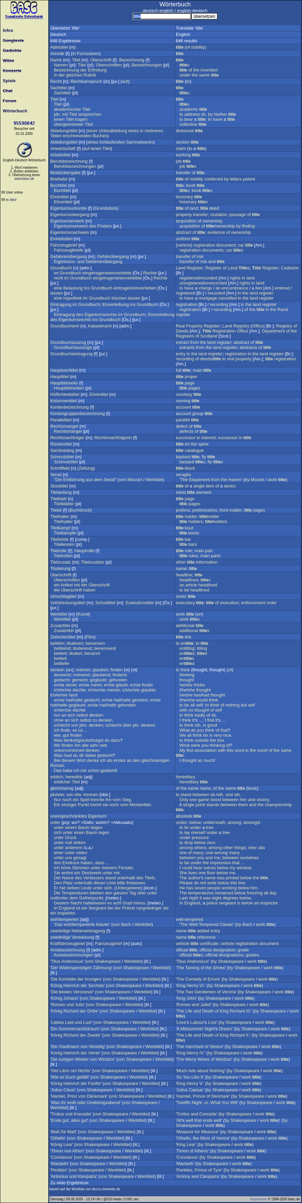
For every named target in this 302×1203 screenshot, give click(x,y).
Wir (57, 745)
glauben (100, 669)
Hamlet (58, 1096)
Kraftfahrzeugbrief (67, 943)
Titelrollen (63, 555)
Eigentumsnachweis (69, 232)
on (187, 444)
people (213, 887)
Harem (234, 479)
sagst (98, 740)
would (202, 699)
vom (117, 799)
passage (238, 214)
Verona (229, 991)
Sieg (126, 799)
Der (57, 877)
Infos (6, 30)
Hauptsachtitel (64, 370)
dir (81, 755)
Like (195, 1077)
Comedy (193, 979)
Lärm (64, 1070)
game (203, 799)
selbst (82, 715)
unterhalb (126, 877)
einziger (69, 804)
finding (248, 225)
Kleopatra (87, 1176)
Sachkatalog (62, 450)
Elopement (199, 479)
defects (187, 431)
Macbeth (59, 1163)
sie (62, 684)
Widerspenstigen (75, 967)
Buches (100, 135)
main (197, 370)
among (234, 822)
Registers (185, 335)
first (190, 750)
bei (110, 907)
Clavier (226, 924)
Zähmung (102, 967)
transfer (183, 172)
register (266, 293)
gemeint (79, 679)
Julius (56, 1089)
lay (187, 832)
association (205, 750)
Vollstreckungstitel (67, 602)
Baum (84, 827)
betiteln (57, 643)
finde (65, 730)
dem (98, 479)
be (186, 589)
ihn (78, 745)
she (189, 684)
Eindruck (71, 862)
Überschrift (100, 59)
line (241, 882)
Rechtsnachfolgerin (113, 437)
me (217, 857)
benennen (95, 643)
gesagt (79, 857)
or (206, 1102)
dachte (79, 689)
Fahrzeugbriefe (68, 250)
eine (58, 288)
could (187, 867)
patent (249, 178)
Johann (70, 998)
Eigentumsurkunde (68, 208)
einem (71, 827)
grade (243, 949)
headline (184, 574)
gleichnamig (61, 788)
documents (213, 250)
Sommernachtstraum (79, 1028)
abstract (183, 232)
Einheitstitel (61, 238)
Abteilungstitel (64, 130)
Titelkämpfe (65, 532)
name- (186, 930)
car (241, 245)
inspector (269, 902)
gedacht (61, 679)
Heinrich (71, 985)
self (199, 705)
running (183, 400)
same (204, 74)
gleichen (74, 74)
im (56, 272)
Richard (71, 1010)
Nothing (216, 1070)
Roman (57, 765)
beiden (65, 991)
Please (186, 882)
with (183, 710)
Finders (104, 225)
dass (99, 862)
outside (202, 740)
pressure (200, 837)
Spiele (8, 80)
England (67, 907)
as (200, 760)
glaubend (101, 674)
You (186, 1077)
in (74, 53)
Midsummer (192, 1028)
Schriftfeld (60, 468)
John (191, 998)
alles (75, 1120)
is (204, 725)
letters (236, 178)
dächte (79, 710)
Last (184, 897)
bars (192, 544)
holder (191, 516)
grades (252, 954)
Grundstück (106, 208)
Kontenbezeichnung (69, 407)
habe (67, 770)
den (136, 760)
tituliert (75, 653)
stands (212, 804)
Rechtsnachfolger (67, 437)
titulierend (82, 648)
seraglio (183, 474)
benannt (92, 653)
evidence (216, 232)
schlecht (62, 725)
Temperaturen (74, 892)
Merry (190, 1059)
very (217, 735)
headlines (189, 579)
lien (258, 288)
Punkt (83, 804)
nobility (197, 47)
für (63, 1131)
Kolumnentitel (63, 400)
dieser (99, 882)
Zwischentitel (63, 636)
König (56, 985)
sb (203, 114)
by (210, 114)
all (192, 705)
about (202, 1070)
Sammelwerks (140, 142)
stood (215, 799)
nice (227, 735)
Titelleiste (59, 539)
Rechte (150, 272)
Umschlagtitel (63, 596)
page (190, 382)
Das (58, 770)
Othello (58, 1138)
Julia (79, 1004)
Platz (68, 882)
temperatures (201, 892)
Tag (132, 892)
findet (147, 684)
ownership (212, 220)
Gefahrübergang (113, 256)
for (197, 1131)
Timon (57, 1150)
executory (185, 602)
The (184, 479)
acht (117, 902)
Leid (69, 1022)
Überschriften (109, 64)
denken (57, 669)
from (194, 342)
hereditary (185, 776)
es (74, 730)
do (193, 730)
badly (200, 715)
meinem (109, 867)
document (226, 245)
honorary (184, 196)
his (216, 114)
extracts (187, 347)
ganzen (120, 892)
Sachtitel (58, 87)
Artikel (67, 584)
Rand (283, 309)
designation (224, 949)
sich (71, 715)
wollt (71, 1102)
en (187, 643)
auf (125, 81)
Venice (216, 1046)
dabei (90, 755)
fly (204, 456)
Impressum (258, 1199)
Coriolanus (61, 1157)
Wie (54, 1077)
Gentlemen (205, 991)
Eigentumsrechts (101, 314)
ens (187, 658)
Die (58, 479)
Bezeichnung (131, 59)
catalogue (194, 450)
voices (209, 867)
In (56, 907)
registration (204, 245)
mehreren (154, 130)
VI (201, 985)
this (230, 750)
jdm (82, 725)
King (181, 985)
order (271, 602)
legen (104, 832)
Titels (150, 877)
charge (205, 288)
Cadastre (290, 267)
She (183, 872)
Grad (127, 902)
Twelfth (183, 1102)
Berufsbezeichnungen (75, 166)
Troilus (57, 1113)
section (183, 142)
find (210, 720)
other (181, 562)
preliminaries (204, 510)
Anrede (57, 53)
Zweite (93, 1035)
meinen (83, 669)
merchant (194, 1046)
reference (206, 937)
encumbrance (235, 288)
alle (85, 745)
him (243, 799)
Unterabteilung (113, 130)
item (210, 485)
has (197, 694)
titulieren (75, 643)
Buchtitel (58, 185)
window (244, 867)
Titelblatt (58, 498)
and (212, 261)
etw (57, 735)
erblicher (62, 781)
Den (58, 882)
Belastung (73, 288)
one (193, 799)
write (211, 882)
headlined (207, 584)
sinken (79, 842)
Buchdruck (80, 510)
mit (65, 114)
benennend (105, 648)
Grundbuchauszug (68, 342)
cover (181, 596)
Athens (201, 1150)
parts (216, 555)
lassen (56, 293)
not (203, 882)
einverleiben (144, 288)
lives (192, 872)
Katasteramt (99, 325)
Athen (78, 1150)
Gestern (61, 902)
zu (95, 720)
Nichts (84, 1070)
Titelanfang (61, 492)
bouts (193, 532)
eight (216, 897)
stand (186, 794)
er (56, 684)
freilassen (136, 882)
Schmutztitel (62, 456)
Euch (71, 1077)
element (203, 492)
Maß (55, 1131)
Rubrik (90, 74)
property (184, 214)
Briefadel (58, 178)
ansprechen (90, 114)
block (190, 468)
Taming (192, 967)
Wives (203, 1059)
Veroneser (83, 991)
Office (257, 325)
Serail (55, 474)
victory (263, 799)
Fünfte (94, 1083)
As (179, 1077)
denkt (71, 684)
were (195, 745)
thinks (199, 684)
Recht (56, 81)
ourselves (249, 857)
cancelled (227, 298)
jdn (57, 114)
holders (195, 521)
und (81, 261)
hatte (78, 699)
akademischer (67, 109)
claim (181, 148)
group (197, 413)
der (83, 69)
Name (56, 59)
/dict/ (12, 200)
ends (207, 1120)
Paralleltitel (61, 419)
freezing (254, 892)
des (92, 225)
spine (203, 444)
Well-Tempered (203, 924)
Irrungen (93, 979)
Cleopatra (209, 1176)
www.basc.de (24, 178)
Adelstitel (59, 47)
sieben (73, 887)
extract (182, 342)
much (208, 760)
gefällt (83, 1077)
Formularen (88, 53)
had (205, 694)
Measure (185, 1131)
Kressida (82, 1113)
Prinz (72, 1096)
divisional (185, 130)
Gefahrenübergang (68, 256)
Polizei (128, 907)
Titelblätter (64, 503)
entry (181, 353)
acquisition (186, 220)
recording (219, 304)
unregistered (192, 282)
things (240, 847)
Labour (197, 1022)
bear (188, 119)
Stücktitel (59, 485)
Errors (213, 979)
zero (211, 842)
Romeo (58, 1004)
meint (96, 684)
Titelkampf (60, 527)
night (193, 897)
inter (252, 847)
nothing (232, 705)
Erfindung (97, 69)
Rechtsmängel (68, 431)
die (57, 589)
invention (209, 69)
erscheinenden (77, 135)
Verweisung (82, 937)
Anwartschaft (63, 148)
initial (181, 492)
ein (57, 584)
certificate (209, 943)
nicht (58, 277)
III (248, 1010)
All (179, 1120)
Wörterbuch (13, 110)
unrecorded (216, 282)
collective (188, 124)
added (203, 930)
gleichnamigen (155, 760)
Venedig (96, 1046)
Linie (110, 882)
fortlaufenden (112, 142)
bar (188, 539)
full (179, 370)
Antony (183, 1176)
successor (186, 437)
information (206, 562)
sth (197, 725)
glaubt (122, 684)
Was (58, 740)
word (239, 750)
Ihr (63, 1102)
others (200, 847)
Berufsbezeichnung (69, 161)
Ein (57, 804)
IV (201, 1052)
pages (194, 387)
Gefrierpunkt (91, 897)
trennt (95, 804)
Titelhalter (59, 516)
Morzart (134, 479)
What (185, 730)
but (244, 705)
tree (209, 827)
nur (57, 715)
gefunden (118, 679)
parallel (183, 419)
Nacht (76, 902)
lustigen (66, 1059)
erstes (119, 760)
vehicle (184, 245)
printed (232, 877)
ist (81, 730)
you (200, 730)
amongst (252, 822)
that (224, 730)
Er (56, 887)
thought (187, 679)
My (182, 750)
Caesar (196, 1089)
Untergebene (128, 887)
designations (231, 954)
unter (55, 822)
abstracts (248, 347)
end (187, 653)
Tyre (217, 1169)
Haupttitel (59, 376)
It (202, 1077)
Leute (86, 887)
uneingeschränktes (68, 816)
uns (68, 857)
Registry (241, 325)
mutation (218, 214)
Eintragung (60, 304)
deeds (206, 358)
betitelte (61, 663)
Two (189, 991)
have (217, 119)
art (199, 614)
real (230, 358)
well (189, 1120)
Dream (225, 1028)
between (201, 794)
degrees (230, 897)
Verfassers (93, 877)
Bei (57, 760)
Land (181, 267)
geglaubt (98, 679)
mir (84, 770)
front (223, 510)
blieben (97, 892)
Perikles (58, 1169)
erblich (56, 776)
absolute (184, 816)
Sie (57, 872)
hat (69, 699)
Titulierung (60, 568)
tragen (81, 119)
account (183, 407)
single (199, 485)
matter (236, 510)
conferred (213, 178)
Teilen (56, 135)
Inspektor (66, 913)
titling (202, 648)
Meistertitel (140, 804)
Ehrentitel (59, 196)
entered (282, 288)
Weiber (82, 1059)
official (182, 949)
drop (188, 842)
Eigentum (97, 816)
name (181, 568)
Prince (199, 1096)
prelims (183, 510)
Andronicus (72, 961)
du (107, 740)
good (212, 725)
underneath (214, 822)
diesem (68, 760)
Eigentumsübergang (69, 214)
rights (235, 277)
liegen (96, 827)
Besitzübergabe (65, 172)
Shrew (219, 967)
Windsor (106, 1059)
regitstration (247, 943)
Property (194, 325)
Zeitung (86, 468)
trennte (97, 799)
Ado (192, 1070)
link (188, 636)
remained (224, 892)
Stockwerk (91, 872)
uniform (183, 238)
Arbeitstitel (60, 154)
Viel (54, 1070)
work (272, 479)
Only (184, 799)
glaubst (85, 740)
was (220, 877)
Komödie (67, 979)
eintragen (122, 288)
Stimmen (80, 867)
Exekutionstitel (139, 602)
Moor (205, 1138)
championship (278, 804)
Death (208, 1010)
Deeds (182, 330)
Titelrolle (58, 550)
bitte (121, 882)
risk (200, 256)
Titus (55, 961)
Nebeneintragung (88, 930)
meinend (81, 674)
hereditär (74, 776)
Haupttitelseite (64, 382)
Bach (126, 924)
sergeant (227, 902)
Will (233, 1102)
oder (81, 1102)
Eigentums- (65, 261)
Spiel (85, 799)
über (127, 725)
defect (182, 426)
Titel (76, 59)
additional (185, 625)
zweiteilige (60, 930)
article (191, 584)
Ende (56, 1120)
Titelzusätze (92, 562)
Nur (57, 799)
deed (214, 208)
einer (93, 130)
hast (68, 755)
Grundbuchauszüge (73, 347)
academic (189, 109)
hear (198, 867)
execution (229, 602)
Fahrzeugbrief (63, 245)
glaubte (148, 689)
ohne (59, 720)
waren (100, 902)
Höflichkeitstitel (65, 394)
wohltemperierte (79, 924)
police (212, 902)
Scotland (208, 335)
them (243, 804)
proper (191, 376)
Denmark (220, 1096)
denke (93, 760)
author (194, 877)
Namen (61, 64)
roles (193, 555)
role (188, 550)
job (179, 161)
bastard (183, 456)
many (198, 852)
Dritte (92, 1010)
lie (186, 827)
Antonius (59, 1176)
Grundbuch (61, 267)
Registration (224, 330)
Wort (81, 760)
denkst (70, 740)
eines (133, 130)
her (224, 114)
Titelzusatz (60, 562)
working (183, 154)
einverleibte (120, 272)
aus (89, 479)
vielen (81, 852)
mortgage (208, 298)
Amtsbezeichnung (67, 949)
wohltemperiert (64, 919)
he (182, 684)
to (188, 81)
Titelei (56, 510)
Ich (57, 867)
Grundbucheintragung (71, 353)
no (190, 710)
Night (209, 1028)
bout (189, 527)
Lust (87, 1022)
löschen (119, 298)
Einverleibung (115, 304)
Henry (192, 985)
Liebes (57, 1022)
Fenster (125, 867)
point (200, 804)
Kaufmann (69, 1046)
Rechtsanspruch (86, 81)
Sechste (96, 985)
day (272, 892)
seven (200, 887)
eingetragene (95, 272)
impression (220, 862)
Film (90, 636)
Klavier (102, 924)
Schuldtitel (105, 602)
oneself (198, 832)
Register (195, 267)
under (185, 74)
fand (73, 694)
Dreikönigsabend (103, 1102)
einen (59, 119)
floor (211, 872)
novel (262, 750)
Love (181, 1022)
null (68, 842)
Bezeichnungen (147, 64)
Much (182, 1070)
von (122, 479)
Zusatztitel (60, 625)
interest (208, 437)
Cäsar (69, 1089)
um (73, 1070)
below (195, 822)
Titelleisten (64, 544)
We (183, 735)
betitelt (60, 653)
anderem (73, 847)
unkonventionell (69, 750)
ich (57, 689)
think (185, 669)
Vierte (94, 1052)
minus (139, 902)
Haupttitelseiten (69, 387)
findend (119, 674)
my (232, 867)
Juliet (205, 1004)
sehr (94, 745)
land (194, 208)
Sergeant (97, 907)
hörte (66, 867)
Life (188, 1010)
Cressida (207, 1113)
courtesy (184, 394)
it (193, 720)
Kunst (83, 614)
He (182, 887)
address (192, 114)
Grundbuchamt (64, 325)
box (220, 740)
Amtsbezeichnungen (73, 954)
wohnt (67, 872)
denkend (62, 674)
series (230, 485)
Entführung (74, 479)
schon (94, 770)
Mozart (257, 479)
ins (87, 288)
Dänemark (97, 1096)
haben (89, 589)
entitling (187, 648)
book (190, 185)
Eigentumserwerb (67, 220)
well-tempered (189, 919)
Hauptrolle (84, 550)
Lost (212, 1022)
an (217, 288)
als (110, 760)
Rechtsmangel (64, 426)
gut (66, 735)
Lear (67, 1144)
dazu (115, 740)
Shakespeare (108, 961)
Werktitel (154, 479)
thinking (187, 674)
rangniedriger (149, 907)
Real (180, 325)
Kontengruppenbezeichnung (77, 413)
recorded (208, 277)
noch (66, 799)
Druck (71, 837)
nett (103, 745)
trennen (91, 794)
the (196, 69)
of (188, 47)
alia (261, 847)
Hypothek (72, 298)
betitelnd (62, 648)
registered (189, 277)
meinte (113, 689)
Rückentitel (61, 444)
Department (273, 330)
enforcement (253, 602)
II (247, 1035)
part (208, 550)
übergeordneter (69, 124)
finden (116, 669)
